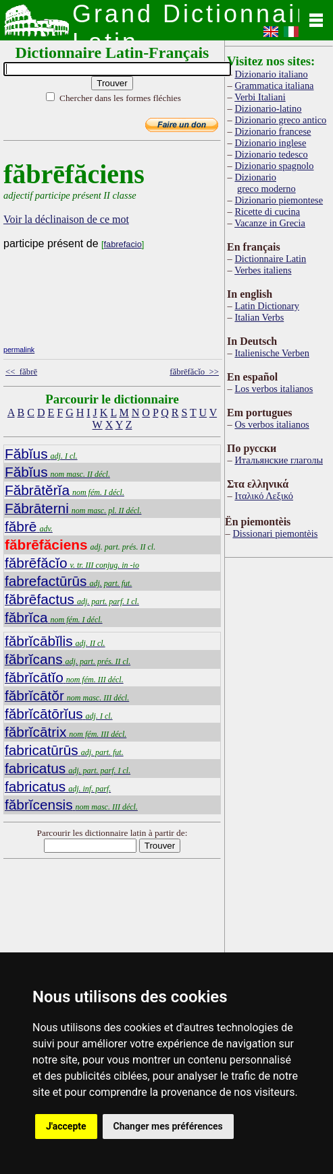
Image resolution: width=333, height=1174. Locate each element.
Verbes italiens (262, 270)
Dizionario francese (272, 131)
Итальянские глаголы (278, 460)
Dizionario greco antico (280, 120)
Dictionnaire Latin (270, 258)
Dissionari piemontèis (274, 533)
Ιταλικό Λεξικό (263, 495)
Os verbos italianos (271, 424)
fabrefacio (123, 244)
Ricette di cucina (267, 211)
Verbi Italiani (260, 97)
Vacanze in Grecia (269, 223)
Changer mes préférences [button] (168, 1126)
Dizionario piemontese (278, 200)
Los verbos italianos (273, 388)
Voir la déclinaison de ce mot (66, 219)
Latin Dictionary (266, 305)
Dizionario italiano (270, 74)
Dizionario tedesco (270, 154)
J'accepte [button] (66, 1126)
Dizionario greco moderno (264, 183)
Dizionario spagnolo (273, 165)
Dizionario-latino (267, 108)
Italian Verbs (259, 317)
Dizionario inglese (270, 142)
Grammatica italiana (273, 85)
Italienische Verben (271, 353)
